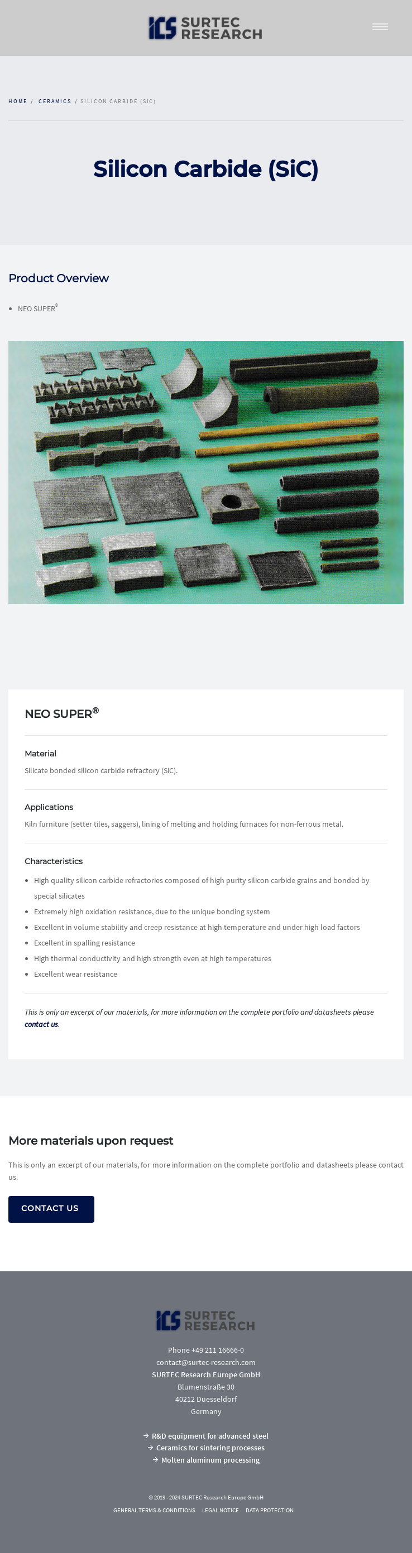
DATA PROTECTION (270, 1510)
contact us (41, 1024)
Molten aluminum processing (206, 1460)
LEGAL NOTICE (220, 1510)
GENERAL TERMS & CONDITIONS (154, 1510)
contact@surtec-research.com (206, 1362)
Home (17, 101)
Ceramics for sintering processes (206, 1448)
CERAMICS (55, 101)
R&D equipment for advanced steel (206, 1436)
